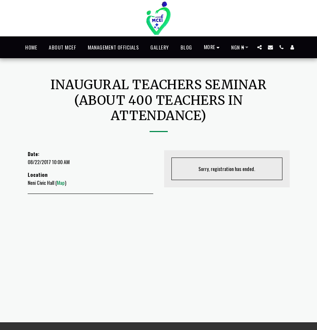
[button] (259, 47)
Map (61, 182)
